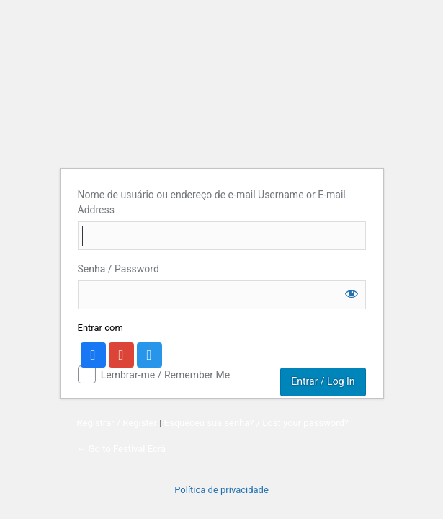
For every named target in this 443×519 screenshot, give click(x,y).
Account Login (221, 77)
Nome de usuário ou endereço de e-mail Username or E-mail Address (212, 202)
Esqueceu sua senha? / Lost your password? (256, 422)
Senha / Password (118, 269)
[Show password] (351, 293)
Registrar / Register (117, 422)
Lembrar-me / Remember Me (165, 375)
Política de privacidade (221, 489)
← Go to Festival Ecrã (121, 448)
